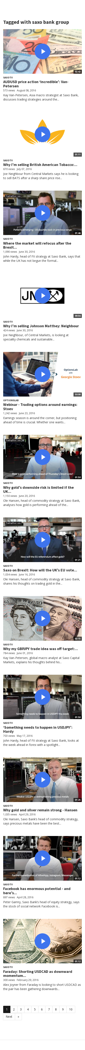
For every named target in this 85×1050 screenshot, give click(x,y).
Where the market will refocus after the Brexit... (37, 245)
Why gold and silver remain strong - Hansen (40, 810)
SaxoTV (8, 77)
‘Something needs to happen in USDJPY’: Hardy (37, 729)
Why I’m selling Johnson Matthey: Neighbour (41, 325)
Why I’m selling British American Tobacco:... (40, 164)
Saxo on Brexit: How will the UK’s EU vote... (40, 570)
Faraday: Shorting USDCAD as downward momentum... (37, 973)
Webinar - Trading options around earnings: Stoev (40, 406)
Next (9, 1017)
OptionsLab (11, 400)
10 (70, 1009)
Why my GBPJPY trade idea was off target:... (40, 648)
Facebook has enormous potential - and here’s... (37, 890)
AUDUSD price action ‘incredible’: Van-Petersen (35, 83)
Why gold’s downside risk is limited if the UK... (38, 489)
